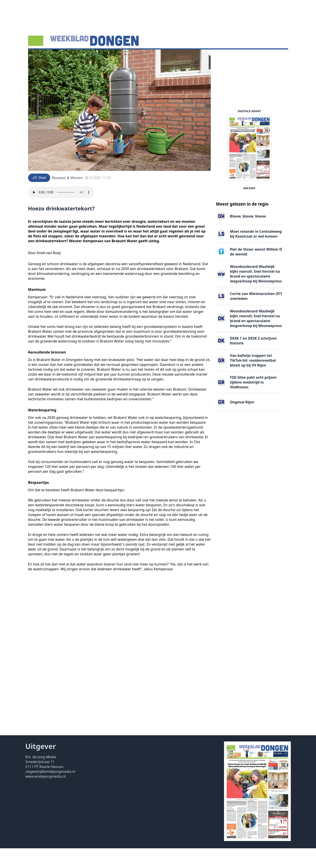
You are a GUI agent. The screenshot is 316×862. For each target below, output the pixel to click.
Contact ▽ (179, 56)
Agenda (58, 56)
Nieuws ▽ (39, 56)
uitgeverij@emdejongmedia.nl (50, 785)
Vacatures (100, 56)
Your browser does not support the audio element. (61, 206)
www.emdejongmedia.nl (45, 790)
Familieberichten (127, 56)
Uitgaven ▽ (156, 56)
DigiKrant (78, 56)
